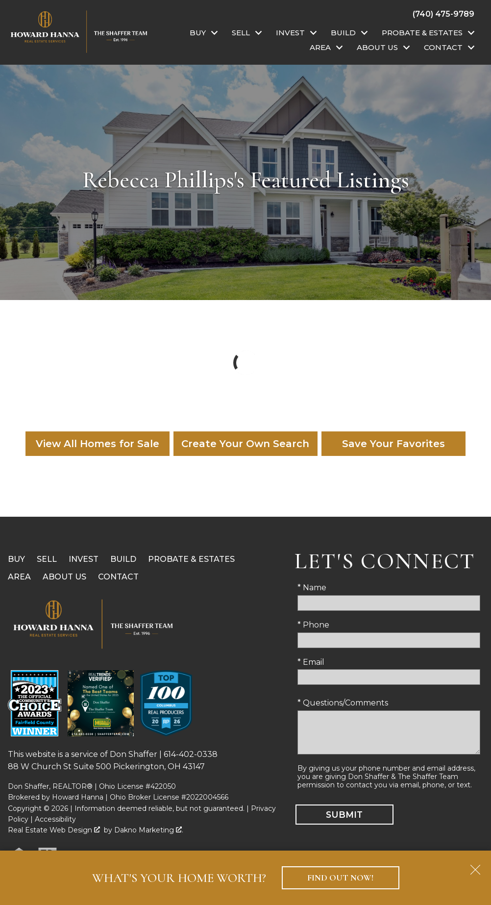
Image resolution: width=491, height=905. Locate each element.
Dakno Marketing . (148, 830)
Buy (16, 559)
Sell (47, 559)
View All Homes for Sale (97, 444)
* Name (311, 587)
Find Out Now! (340, 878)
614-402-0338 (191, 754)
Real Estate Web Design (54, 830)
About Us (64, 576)
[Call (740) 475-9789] (443, 14)
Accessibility (55, 819)
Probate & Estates (191, 559)
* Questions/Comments (342, 702)
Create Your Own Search (245, 444)
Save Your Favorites (393, 444)
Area (19, 576)
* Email (310, 662)
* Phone (313, 624)
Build (123, 559)
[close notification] (475, 866)
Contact (118, 576)
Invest (83, 559)
